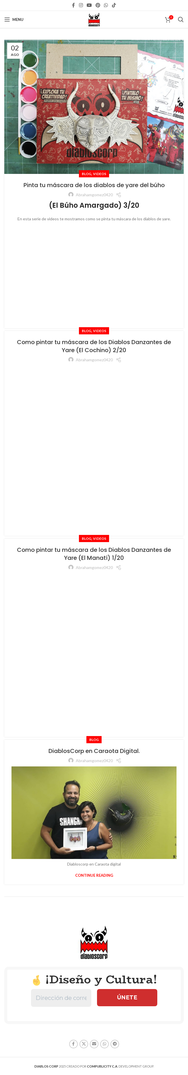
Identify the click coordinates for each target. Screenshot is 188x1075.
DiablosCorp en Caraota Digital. (94, 751)
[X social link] (84, 1044)
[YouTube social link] (89, 5)
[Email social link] (94, 1044)
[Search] (181, 19)
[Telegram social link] (115, 1044)
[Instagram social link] (81, 5)
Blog (86, 174)
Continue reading (94, 875)
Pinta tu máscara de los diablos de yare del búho (94, 185)
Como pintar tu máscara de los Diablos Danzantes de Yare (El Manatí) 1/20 (94, 554)
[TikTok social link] (114, 5)
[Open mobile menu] (13, 19)
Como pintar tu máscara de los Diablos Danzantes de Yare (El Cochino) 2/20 (94, 346)
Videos (99, 174)
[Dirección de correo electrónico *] (61, 998)
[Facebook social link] (73, 5)
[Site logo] (94, 19)
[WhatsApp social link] (106, 5)
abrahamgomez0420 (94, 194)
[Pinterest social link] (98, 5)
